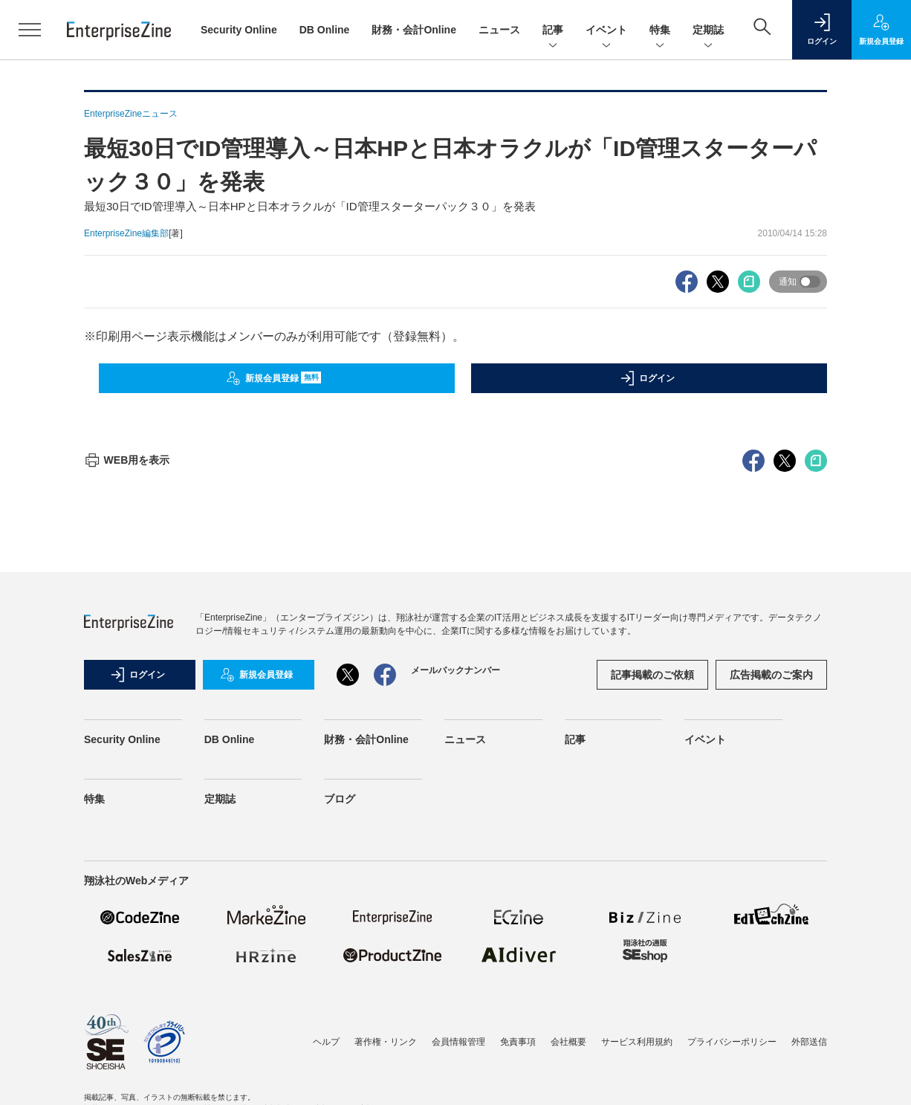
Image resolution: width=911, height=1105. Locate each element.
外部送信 (809, 1042)
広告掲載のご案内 (771, 675)
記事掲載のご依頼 (652, 675)
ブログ (339, 799)
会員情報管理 (458, 1042)
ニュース (499, 30)
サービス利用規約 (636, 1042)
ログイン (647, 378)
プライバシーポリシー (732, 1042)
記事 (552, 31)
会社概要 (568, 1042)
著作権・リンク (385, 1042)
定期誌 (708, 31)
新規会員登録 (274, 378)
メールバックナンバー (455, 670)
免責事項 (518, 1042)
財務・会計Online (414, 30)
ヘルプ (326, 1042)
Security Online (239, 30)
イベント (606, 31)
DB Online (324, 30)
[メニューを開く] (29, 29)
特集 (659, 31)
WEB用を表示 (126, 460)
